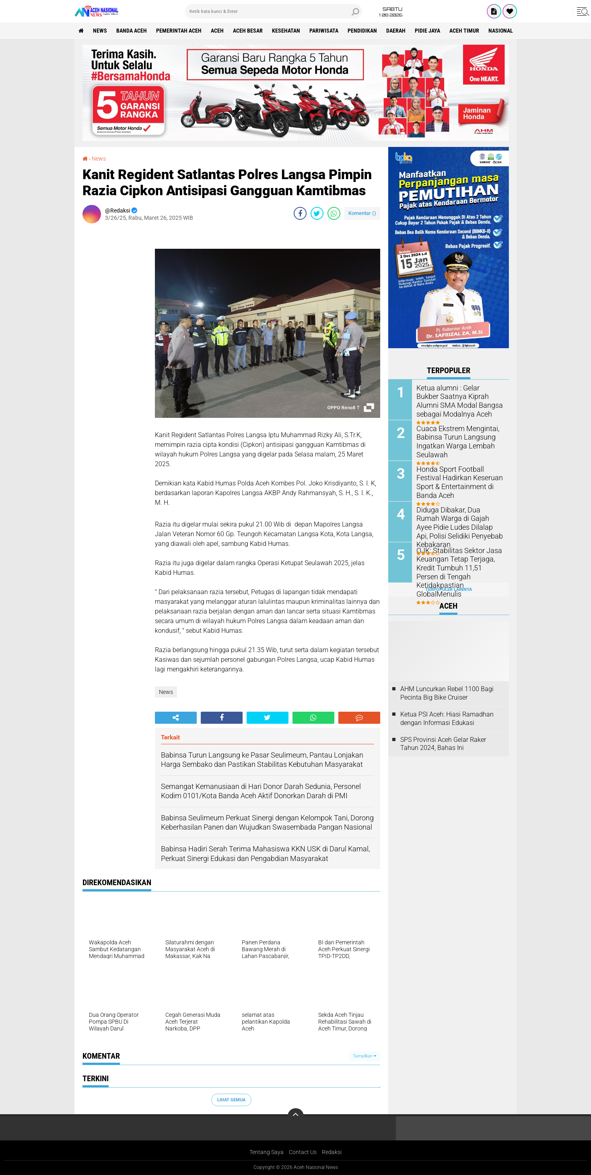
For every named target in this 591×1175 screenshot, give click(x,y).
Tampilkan (364, 1056)
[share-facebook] (300, 213)
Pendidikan (362, 30)
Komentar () (362, 213)
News (100, 30)
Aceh (217, 30)
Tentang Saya (266, 1152)
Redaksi (332, 1152)
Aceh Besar (248, 30)
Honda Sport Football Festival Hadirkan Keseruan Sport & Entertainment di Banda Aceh (458, 477)
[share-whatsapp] (333, 213)
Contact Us (303, 1152)
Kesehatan (286, 30)
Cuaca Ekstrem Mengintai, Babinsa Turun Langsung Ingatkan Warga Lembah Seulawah (453, 440)
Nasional (500, 30)
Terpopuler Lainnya (448, 589)
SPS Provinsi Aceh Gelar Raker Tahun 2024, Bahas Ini (443, 744)
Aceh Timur (464, 30)
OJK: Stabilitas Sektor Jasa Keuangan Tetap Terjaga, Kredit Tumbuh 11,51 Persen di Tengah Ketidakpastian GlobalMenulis (456, 566)
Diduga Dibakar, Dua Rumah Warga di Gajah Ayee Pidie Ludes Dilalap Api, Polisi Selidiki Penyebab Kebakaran (457, 522)
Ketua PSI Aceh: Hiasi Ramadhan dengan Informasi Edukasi (447, 718)
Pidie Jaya (427, 30)
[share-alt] (176, 718)
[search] (273, 11)
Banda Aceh (131, 30)
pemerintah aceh (179, 30)
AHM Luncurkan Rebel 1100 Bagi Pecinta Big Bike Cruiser (447, 693)
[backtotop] (296, 1116)
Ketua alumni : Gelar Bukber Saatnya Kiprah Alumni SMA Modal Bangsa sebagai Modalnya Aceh (456, 400)
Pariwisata (323, 30)
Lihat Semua (231, 1100)
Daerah (396, 30)
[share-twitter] (317, 213)
